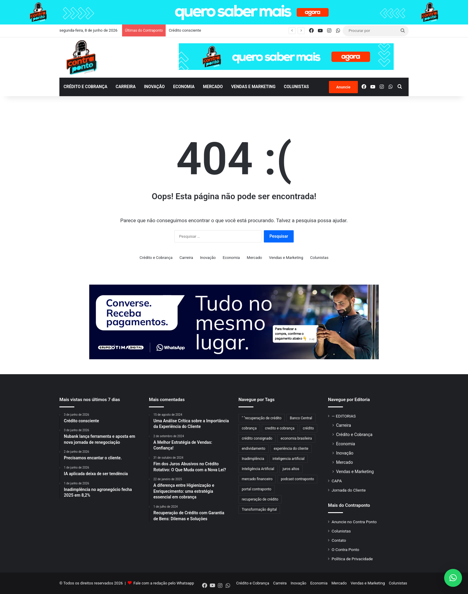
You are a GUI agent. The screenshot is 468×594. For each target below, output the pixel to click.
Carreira (126, 86)
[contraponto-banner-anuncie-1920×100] (234, 12)
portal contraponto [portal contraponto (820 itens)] (256, 489)
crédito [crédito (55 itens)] (308, 428)
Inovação (154, 86)
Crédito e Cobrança (85, 86)
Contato (339, 540)
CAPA (337, 480)
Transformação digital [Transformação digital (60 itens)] (259, 509)
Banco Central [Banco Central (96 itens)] (301, 418)
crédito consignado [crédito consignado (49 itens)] (257, 438)
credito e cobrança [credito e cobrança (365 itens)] (280, 428)
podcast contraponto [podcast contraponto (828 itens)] (297, 479)
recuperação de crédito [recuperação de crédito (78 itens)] (260, 499)
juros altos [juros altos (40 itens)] (291, 469)
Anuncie (343, 87)
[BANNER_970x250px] (234, 321)
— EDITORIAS (344, 416)
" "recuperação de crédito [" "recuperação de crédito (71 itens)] (261, 418)
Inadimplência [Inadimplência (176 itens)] (253, 459)
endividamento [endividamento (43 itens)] (253, 448)
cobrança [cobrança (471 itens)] (249, 428)
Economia (184, 86)
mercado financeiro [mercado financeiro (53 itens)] (257, 479)
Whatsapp (185, 583)
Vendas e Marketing (253, 86)
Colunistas (296, 86)
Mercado (213, 86)
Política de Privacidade (352, 558)
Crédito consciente (185, 30)
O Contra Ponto (345, 549)
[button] (453, 578)
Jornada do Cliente (349, 490)
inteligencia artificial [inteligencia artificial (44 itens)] (288, 459)
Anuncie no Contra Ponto (354, 521)
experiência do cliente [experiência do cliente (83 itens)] (291, 448)
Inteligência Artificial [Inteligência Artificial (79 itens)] (258, 469)
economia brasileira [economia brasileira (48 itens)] (296, 438)
